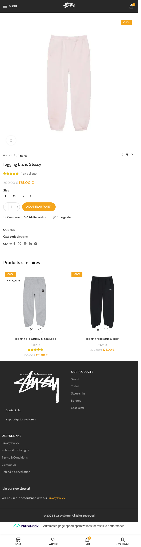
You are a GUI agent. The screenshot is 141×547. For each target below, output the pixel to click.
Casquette (78, 408)
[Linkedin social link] (30, 244)
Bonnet (76, 401)
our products (82, 372)
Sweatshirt (78, 393)
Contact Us (9, 465)
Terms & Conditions (15, 457)
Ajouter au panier (38, 206)
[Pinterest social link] (25, 244)
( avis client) (29, 173)
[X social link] (19, 244)
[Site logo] (68, 6)
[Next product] (132, 155)
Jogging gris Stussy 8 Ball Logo (35, 339)
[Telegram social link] (35, 244)
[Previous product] (122, 155)
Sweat (75, 379)
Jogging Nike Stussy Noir (102, 339)
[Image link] (37, 386)
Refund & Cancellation (16, 472)
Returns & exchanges (15, 450)
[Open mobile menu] (10, 6)
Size (6, 190)
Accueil (7, 155)
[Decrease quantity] (5, 206)
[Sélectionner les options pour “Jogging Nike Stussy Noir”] (98, 329)
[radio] (5, 196)
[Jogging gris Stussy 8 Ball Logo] (35, 302)
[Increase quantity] (17, 206)
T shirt (75, 386)
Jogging (22, 155)
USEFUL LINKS (11, 436)
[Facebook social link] (14, 244)
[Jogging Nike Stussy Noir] (102, 302)
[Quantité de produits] (11, 206)
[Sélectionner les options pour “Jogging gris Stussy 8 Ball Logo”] (32, 329)
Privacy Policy (10, 443)
